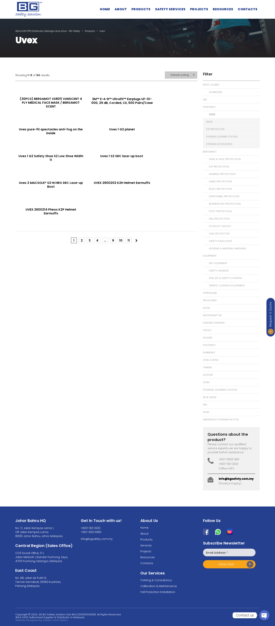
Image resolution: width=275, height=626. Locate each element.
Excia (206, 308)
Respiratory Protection (225, 204)
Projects (199, 9)
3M (205, 99)
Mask (209, 121)
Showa (207, 337)
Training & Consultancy (156, 580)
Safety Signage (219, 270)
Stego (207, 330)
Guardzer (215, 92)
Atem (206, 382)
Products (140, 9)
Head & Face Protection (225, 159)
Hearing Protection (222, 174)
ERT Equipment (218, 263)
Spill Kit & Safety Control (225, 278)
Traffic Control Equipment (227, 285)
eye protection (215, 129)
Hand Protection (220, 181)
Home (105, 9)
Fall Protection (219, 219)
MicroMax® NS (212, 315)
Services (146, 545)
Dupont (208, 375)
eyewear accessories (219, 144)
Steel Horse (210, 360)
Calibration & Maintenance (158, 586)
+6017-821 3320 (90, 528)
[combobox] (181, 75)
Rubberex (209, 352)
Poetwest (209, 345)
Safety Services (170, 9)
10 (120, 191)
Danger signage (214, 323)
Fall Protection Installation (157, 592)
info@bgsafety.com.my (236, 479)
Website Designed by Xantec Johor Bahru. (41, 620)
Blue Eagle (210, 397)
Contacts (247, 9)
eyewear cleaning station (222, 136)
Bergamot (210, 151)
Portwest (209, 107)
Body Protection (220, 189)
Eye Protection (219, 166)
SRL (205, 404)
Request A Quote (270, 314)
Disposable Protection (224, 196)
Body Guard (211, 84)
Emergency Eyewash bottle (221, 419)
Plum (206, 412)
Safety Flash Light (220, 241)
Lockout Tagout (220, 226)
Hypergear (210, 293)
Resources (223, 9)
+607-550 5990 (91, 532)
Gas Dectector (219, 233)
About (121, 9)
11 (129, 191)
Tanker (207, 367)
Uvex (212, 114)
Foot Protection (220, 211)
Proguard (210, 300)
